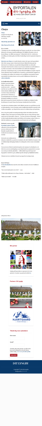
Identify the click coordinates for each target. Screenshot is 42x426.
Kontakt (35, 2)
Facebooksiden (7, 164)
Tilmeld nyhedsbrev (15, 2)
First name (13, 335)
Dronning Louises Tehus (7, 125)
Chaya (3, 32)
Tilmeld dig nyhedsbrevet (8, 41)
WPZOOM (24, 371)
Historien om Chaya (6, 61)
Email (12, 342)
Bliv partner (27, 2)
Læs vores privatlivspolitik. (24, 351)
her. (30, 273)
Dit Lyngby (5, 2)
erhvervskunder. (5, 78)
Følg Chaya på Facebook (7, 45)
